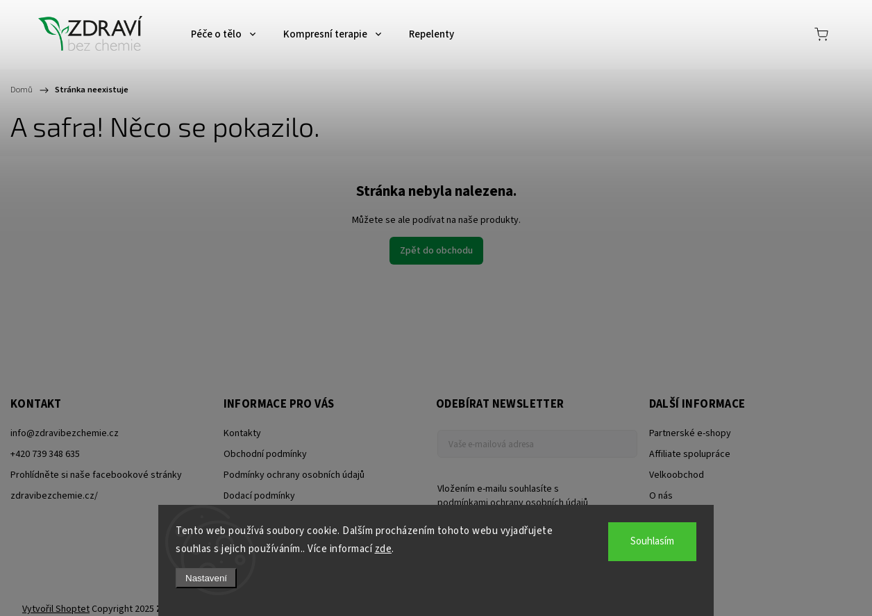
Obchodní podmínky (265, 454)
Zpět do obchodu (436, 251)
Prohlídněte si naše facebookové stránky (96, 475)
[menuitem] (223, 34)
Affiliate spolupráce (689, 454)
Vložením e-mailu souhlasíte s (530, 496)
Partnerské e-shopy (690, 433)
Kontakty (242, 433)
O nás (661, 496)
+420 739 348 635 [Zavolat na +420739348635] (45, 454)
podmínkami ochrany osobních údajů (512, 503)
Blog (658, 517)
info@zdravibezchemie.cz (64, 433)
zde (383, 549)
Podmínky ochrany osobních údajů (294, 475)
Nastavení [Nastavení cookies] (206, 578)
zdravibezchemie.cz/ (54, 496)
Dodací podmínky (259, 496)
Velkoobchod (676, 475)
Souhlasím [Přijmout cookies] (652, 541)
